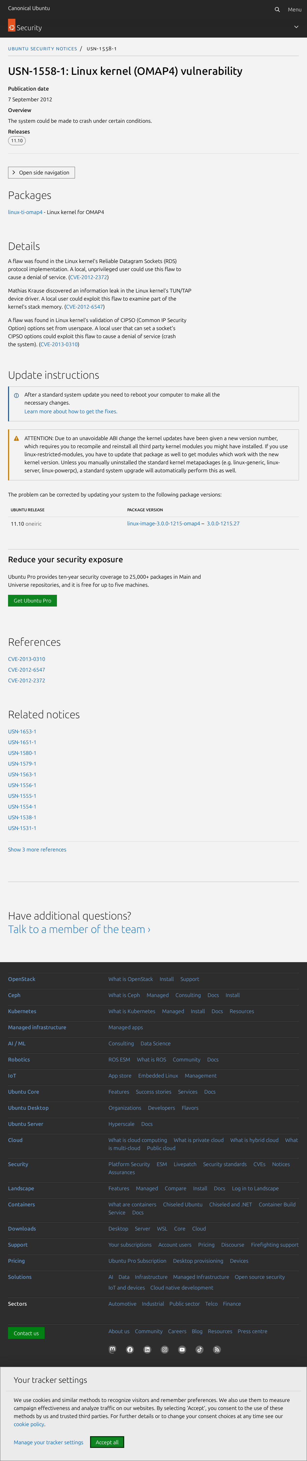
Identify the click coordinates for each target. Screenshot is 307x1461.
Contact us (26, 1333)
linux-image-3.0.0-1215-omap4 (163, 523)
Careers (177, 1331)
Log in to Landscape (255, 1188)
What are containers (132, 1204)
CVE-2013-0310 (59, 344)
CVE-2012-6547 (84, 307)
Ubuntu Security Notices (42, 48)
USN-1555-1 (22, 796)
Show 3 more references (37, 849)
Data (124, 1277)
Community (187, 1059)
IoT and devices (126, 1288)
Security (18, 1164)
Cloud (15, 1140)
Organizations (124, 1108)
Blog (197, 1331)
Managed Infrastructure (201, 1277)
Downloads (22, 1228)
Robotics (19, 1059)
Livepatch (185, 1164)
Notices (281, 1164)
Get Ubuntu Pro (32, 600)
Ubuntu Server (25, 1124)
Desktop (118, 1228)
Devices (239, 1261)
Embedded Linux (158, 1076)
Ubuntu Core (23, 1092)
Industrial (153, 1304)
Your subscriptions (130, 1245)
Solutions (19, 1277)
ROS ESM (119, 1059)
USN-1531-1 (22, 828)
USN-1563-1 (22, 774)
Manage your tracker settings (48, 1442)
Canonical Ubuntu (29, 8)
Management (201, 1076)
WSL (162, 1228)
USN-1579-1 (22, 764)
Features (118, 1092)
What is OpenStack (130, 979)
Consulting (188, 995)
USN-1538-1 (22, 817)
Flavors (190, 1108)
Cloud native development (181, 1288)
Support (189, 979)
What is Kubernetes (131, 1011)
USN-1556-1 (22, 785)
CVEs (259, 1164)
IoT (12, 1076)
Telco (211, 1304)
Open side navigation (44, 172)
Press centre (252, 1331)
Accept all (107, 1442)
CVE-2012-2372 (88, 277)
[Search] (277, 9)
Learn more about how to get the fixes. (71, 411)
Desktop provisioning (198, 1261)
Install (167, 979)
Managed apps (125, 1027)
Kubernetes (22, 1011)
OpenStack (21, 979)
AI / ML (17, 1043)
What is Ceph (124, 995)
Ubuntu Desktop (28, 1108)
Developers (161, 1108)
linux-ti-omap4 (25, 212)
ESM (162, 1164)
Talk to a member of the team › (79, 929)
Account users (174, 1245)
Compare (175, 1188)
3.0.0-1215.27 (223, 523)
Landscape (21, 1188)
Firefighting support (275, 1245)
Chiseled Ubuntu (183, 1204)
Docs (213, 995)
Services (188, 1092)
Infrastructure (151, 1277)
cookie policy (29, 1424)
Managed (158, 995)
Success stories (153, 1092)
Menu (295, 9)
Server (142, 1228)
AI (110, 1277)
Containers (21, 1204)
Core (179, 1228)
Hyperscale (121, 1124)
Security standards (225, 1164)
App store (120, 1076)
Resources (242, 1011)
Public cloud (161, 1148)
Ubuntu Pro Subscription (137, 1261)
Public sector (184, 1304)
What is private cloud (199, 1140)
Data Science (156, 1043)
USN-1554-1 (22, 806)
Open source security (260, 1277)
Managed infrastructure (37, 1027)
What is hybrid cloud (254, 1140)
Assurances (121, 1172)
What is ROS (151, 1059)
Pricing (206, 1245)
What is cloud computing (137, 1140)
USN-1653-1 (22, 731)
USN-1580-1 (22, 753)
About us (119, 1331)
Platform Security (129, 1164)
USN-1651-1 (22, 742)
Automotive (122, 1304)
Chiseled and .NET (230, 1204)
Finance (232, 1304)
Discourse (232, 1245)
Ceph (14, 995)
